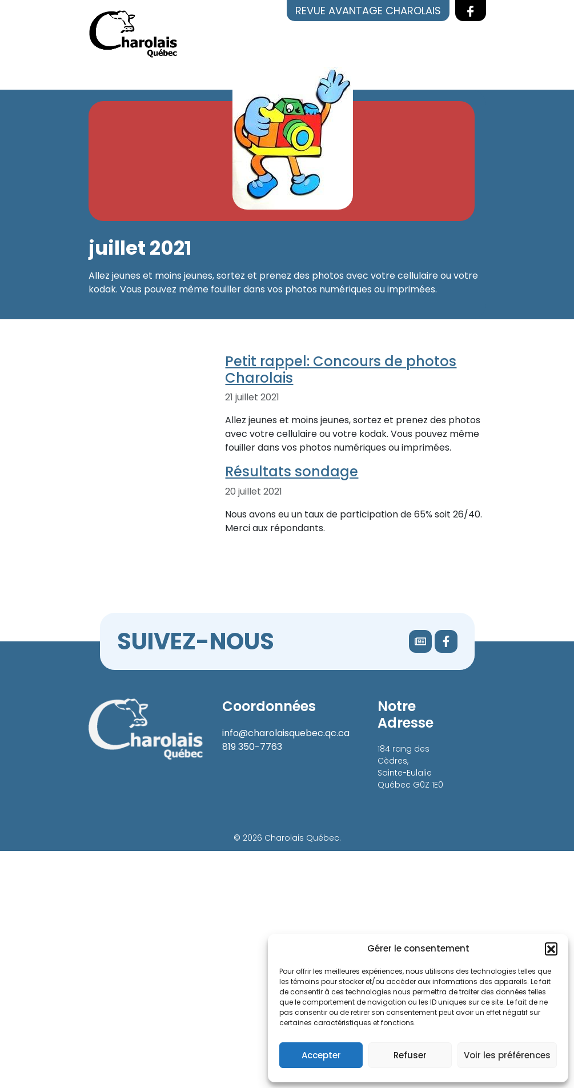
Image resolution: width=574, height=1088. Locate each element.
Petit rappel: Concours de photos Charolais (340, 369)
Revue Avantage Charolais (368, 10)
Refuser (410, 1055)
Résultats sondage (291, 471)
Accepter (321, 1055)
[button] (551, 948)
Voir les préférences (507, 1055)
